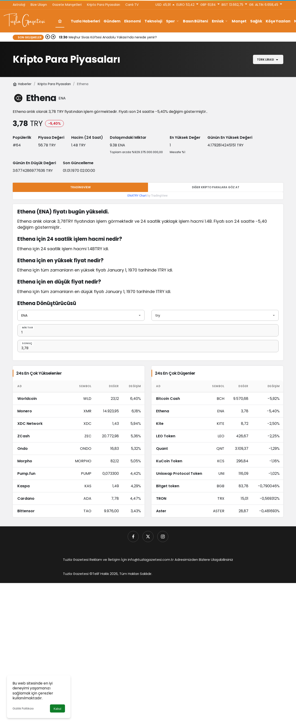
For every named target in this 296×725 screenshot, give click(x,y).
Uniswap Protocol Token (179, 473)
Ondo (22, 448)
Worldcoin (27, 398)
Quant (162, 448)
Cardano (25, 498)
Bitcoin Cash (168, 398)
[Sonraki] (53, 37)
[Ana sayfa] (60, 21)
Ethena (162, 411)
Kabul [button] (57, 708)
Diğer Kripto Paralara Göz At (215, 187)
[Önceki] (47, 37)
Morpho (24, 461)
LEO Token (165, 436)
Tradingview (80, 187)
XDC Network (30, 423)
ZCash (23, 436)
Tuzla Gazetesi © (77, 573)
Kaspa (23, 486)
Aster (161, 511)
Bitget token (167, 486)
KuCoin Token (169, 461)
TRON (161, 498)
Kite (159, 423)
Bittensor (26, 511)
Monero (24, 411)
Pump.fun (26, 473)
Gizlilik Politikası (23, 708)
